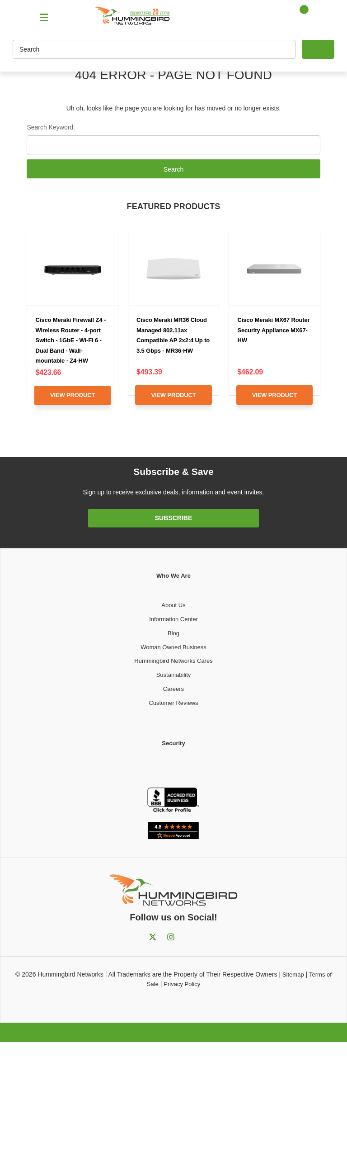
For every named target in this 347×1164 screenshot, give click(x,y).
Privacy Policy (182, 984)
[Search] (154, 49)
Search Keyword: (51, 127)
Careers (173, 688)
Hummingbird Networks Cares (173, 660)
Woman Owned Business (173, 647)
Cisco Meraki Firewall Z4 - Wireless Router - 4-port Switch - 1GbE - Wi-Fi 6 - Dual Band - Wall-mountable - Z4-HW (71, 340)
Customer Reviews (173, 702)
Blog (173, 633)
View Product (72, 395)
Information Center (173, 619)
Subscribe (173, 518)
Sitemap (293, 974)
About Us (173, 605)
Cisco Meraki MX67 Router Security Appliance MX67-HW (273, 330)
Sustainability (173, 674)
